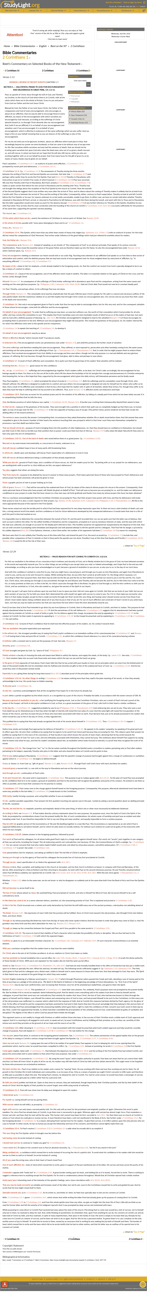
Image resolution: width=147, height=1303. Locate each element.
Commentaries (24, 46)
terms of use (37, 1279)
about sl (101, 1279)
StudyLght (17, 5)
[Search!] (88, 84)
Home (7, 46)
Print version (75, 96)
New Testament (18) (79, 115)
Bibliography (75, 102)
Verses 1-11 (8, 77)
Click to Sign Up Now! (132, 2)
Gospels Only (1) (77, 119)
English (42, 46)
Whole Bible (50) (78, 111)
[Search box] (77, 84)
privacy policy (52, 1279)
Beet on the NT (58, 46)
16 (12, 70)
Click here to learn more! (57, 39)
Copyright (74, 99)
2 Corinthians (77, 46)
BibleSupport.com (20, 1252)
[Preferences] (144, 10)
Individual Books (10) (79, 123)
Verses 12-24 (9, 551)
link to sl (111, 1279)
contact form (114, 1284)
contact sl (90, 1279)
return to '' (134, 545)
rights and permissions (73, 1279)
